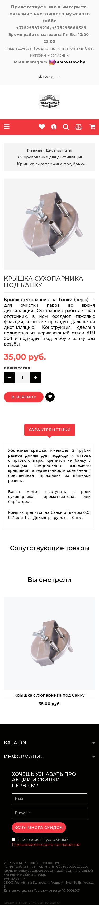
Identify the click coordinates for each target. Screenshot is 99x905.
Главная (34, 150)
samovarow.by (66, 62)
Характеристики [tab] (50, 429)
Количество (17, 368)
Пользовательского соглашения (46, 844)
